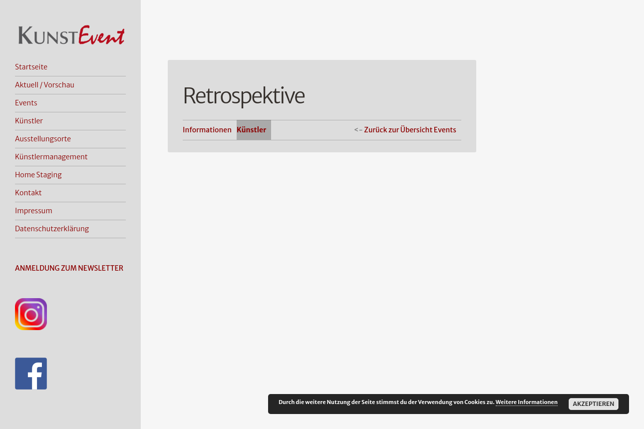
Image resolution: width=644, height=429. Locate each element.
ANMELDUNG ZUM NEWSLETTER (69, 268)
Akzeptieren (593, 404)
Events (26, 102)
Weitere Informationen (527, 402)
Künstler (29, 120)
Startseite (31, 66)
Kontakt (28, 192)
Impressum (33, 210)
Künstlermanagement (51, 156)
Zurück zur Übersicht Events (410, 129)
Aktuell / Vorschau (44, 84)
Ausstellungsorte (43, 138)
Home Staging (38, 174)
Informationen (207, 129)
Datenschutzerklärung (52, 228)
